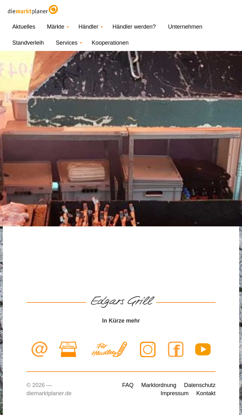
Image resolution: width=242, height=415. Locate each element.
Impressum (174, 393)
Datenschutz (200, 385)
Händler (90, 27)
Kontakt (206, 393)
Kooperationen (110, 43)
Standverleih (28, 43)
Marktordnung (158, 385)
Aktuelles (23, 27)
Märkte (58, 27)
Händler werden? (134, 27)
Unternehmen (185, 27)
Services (69, 43)
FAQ (128, 385)
